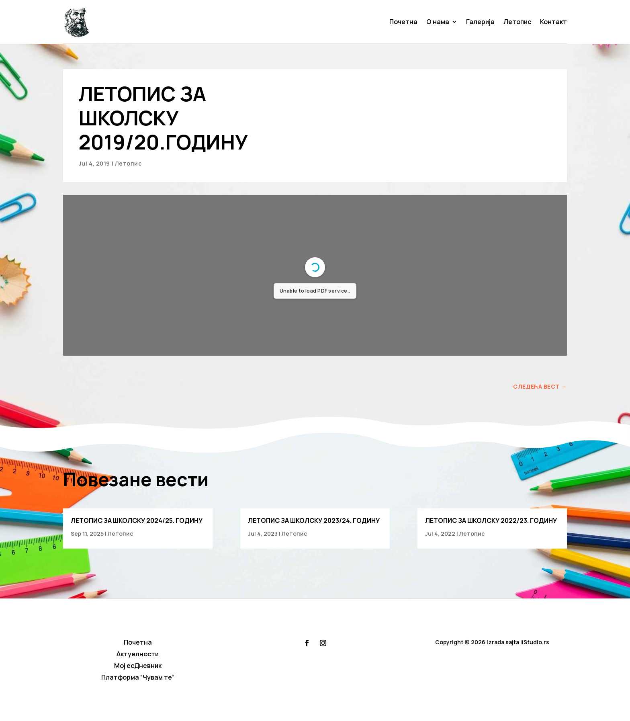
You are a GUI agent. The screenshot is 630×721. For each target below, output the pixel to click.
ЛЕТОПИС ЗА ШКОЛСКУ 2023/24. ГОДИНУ (314, 520)
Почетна (403, 21)
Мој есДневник (138, 665)
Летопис (517, 21)
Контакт (553, 21)
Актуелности (138, 653)
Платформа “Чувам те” (137, 677)
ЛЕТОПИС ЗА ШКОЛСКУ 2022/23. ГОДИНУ (491, 520)
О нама (437, 21)
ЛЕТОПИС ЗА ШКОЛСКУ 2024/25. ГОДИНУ (136, 520)
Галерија (480, 21)
